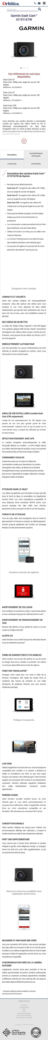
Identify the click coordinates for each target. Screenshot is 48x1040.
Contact (24, 1005)
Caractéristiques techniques (35, 154)
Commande (24, 1007)
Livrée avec (12, 164)
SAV (24, 1009)
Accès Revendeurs (24, 1015)
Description (12, 155)
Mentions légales (24, 1013)
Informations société (24, 1018)
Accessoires (36, 164)
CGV (24, 1011)
